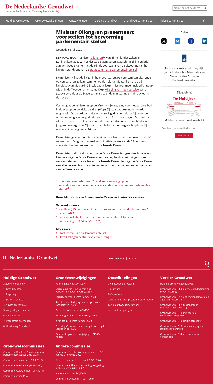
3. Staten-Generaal (13, 299)
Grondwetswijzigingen (49, 20)
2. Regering (9, 294)
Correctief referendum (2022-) (72, 310)
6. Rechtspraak (11, 315)
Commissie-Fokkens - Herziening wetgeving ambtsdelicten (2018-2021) (80, 367)
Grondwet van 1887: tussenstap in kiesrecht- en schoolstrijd (179, 306)
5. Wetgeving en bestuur (17, 310)
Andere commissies (171, 20)
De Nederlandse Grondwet (39, 6)
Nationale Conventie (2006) (71, 373)
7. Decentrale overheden (17, 320)
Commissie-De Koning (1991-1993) (75, 378)
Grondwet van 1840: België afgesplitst (181, 320)
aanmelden (184, 135)
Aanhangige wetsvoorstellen (71, 283)
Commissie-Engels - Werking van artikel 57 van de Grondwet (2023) (79, 353)
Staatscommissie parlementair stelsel (113, 69)
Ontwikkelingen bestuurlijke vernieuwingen (86, 237)
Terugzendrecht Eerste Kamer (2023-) (76, 296)
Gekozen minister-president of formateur (131, 299)
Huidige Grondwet (17, 20)
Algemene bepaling (14, 283)
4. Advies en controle (15, 304)
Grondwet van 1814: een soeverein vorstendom (179, 335)
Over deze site (116, 258)
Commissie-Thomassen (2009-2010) (23, 360)
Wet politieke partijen (120, 310)
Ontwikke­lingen (78, 20)
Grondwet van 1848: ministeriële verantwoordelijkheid (178, 314)
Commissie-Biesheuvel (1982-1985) (22, 365)
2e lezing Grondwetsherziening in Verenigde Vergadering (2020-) (80, 327)
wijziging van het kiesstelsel (122, 89)
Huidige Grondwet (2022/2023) (177, 283)
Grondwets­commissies (138, 20)
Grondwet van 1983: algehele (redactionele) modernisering (184, 290)
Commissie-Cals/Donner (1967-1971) (23, 370)
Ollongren (96, 57)
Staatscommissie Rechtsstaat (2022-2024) (78, 360)
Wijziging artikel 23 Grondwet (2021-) (76, 315)
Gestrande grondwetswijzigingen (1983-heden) (78, 335)
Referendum (115, 294)
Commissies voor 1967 (15, 376)
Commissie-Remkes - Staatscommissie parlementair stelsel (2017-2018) (24, 353)
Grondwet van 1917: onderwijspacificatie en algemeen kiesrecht (184, 298)
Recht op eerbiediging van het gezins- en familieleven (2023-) (78, 303)
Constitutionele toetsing (121, 283)
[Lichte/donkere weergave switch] (204, 20)
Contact (133, 258)
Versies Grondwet (106, 20)
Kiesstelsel (114, 288)
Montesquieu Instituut (44, 11)
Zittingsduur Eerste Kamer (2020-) (74, 320)
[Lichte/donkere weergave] (204, 20)
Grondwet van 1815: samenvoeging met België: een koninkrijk (182, 327)
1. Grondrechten (12, 288)
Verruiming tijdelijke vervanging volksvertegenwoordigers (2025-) (74, 290)
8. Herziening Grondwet (16, 326)
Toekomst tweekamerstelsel (123, 304)
